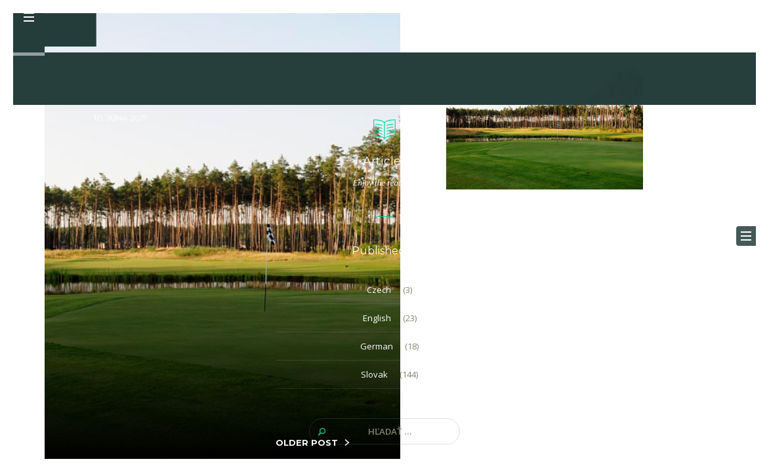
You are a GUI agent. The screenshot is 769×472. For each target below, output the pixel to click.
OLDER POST (307, 442)
